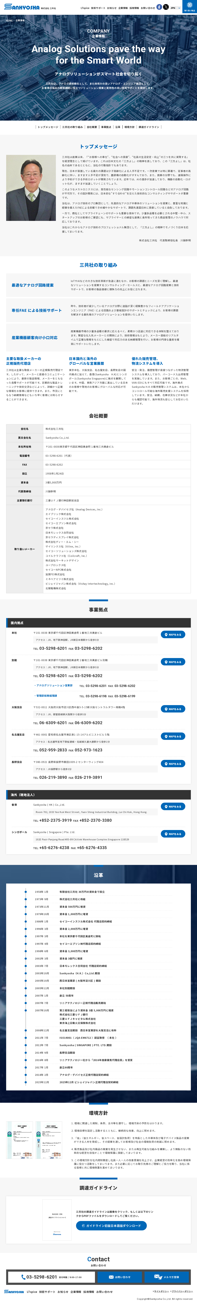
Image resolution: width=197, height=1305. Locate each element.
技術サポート (98, 8)
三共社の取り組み (72, 127)
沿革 (118, 127)
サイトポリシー (161, 1291)
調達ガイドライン (149, 127)
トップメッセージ (48, 127)
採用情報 (134, 8)
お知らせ (112, 8)
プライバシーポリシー (182, 1291)
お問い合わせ (148, 8)
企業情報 (123, 8)
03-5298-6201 (41, 1277)
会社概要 (92, 127)
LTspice (85, 8)
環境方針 (130, 127)
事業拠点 (106, 127)
